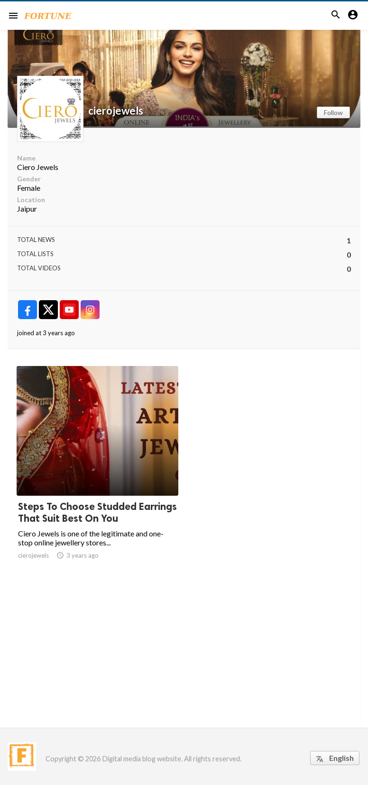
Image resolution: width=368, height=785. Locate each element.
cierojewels (115, 110)
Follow (333, 112)
